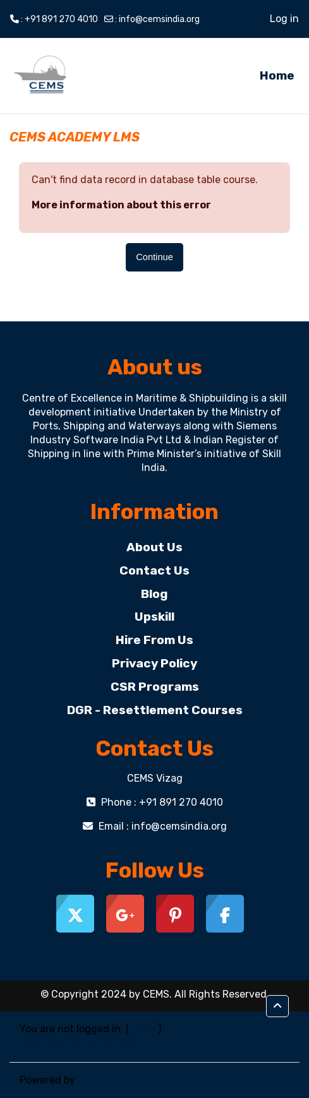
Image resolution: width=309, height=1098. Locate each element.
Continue (154, 257)
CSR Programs (155, 686)
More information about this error (121, 205)
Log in (284, 19)
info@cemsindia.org (159, 19)
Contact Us (154, 570)
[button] (277, 1006)
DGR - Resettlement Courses (155, 710)
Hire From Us (154, 640)
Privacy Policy (154, 663)
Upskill (154, 616)
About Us (154, 547)
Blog (154, 594)
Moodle (94, 1080)
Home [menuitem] (277, 75)
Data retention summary (78, 1044)
